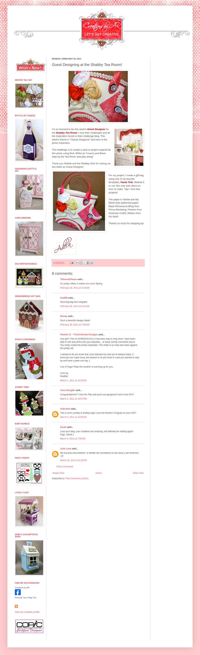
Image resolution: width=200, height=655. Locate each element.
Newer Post (58, 473)
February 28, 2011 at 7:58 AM (74, 324)
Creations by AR (22, 587)
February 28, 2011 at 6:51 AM (74, 306)
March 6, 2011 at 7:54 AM (72, 438)
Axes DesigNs (67, 390)
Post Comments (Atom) (77, 478)
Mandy (63, 316)
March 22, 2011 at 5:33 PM (73, 460)
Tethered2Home (68, 279)
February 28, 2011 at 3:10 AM (74, 288)
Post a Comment (64, 466)
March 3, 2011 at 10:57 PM (73, 399)
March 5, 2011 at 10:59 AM (73, 417)
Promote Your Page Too (25, 597)
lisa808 (64, 298)
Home (99, 473)
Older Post (138, 473)
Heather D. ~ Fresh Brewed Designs (79, 334)
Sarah (63, 427)
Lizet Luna (65, 448)
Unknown (65, 409)
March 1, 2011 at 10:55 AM (73, 380)
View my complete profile (27, 612)
